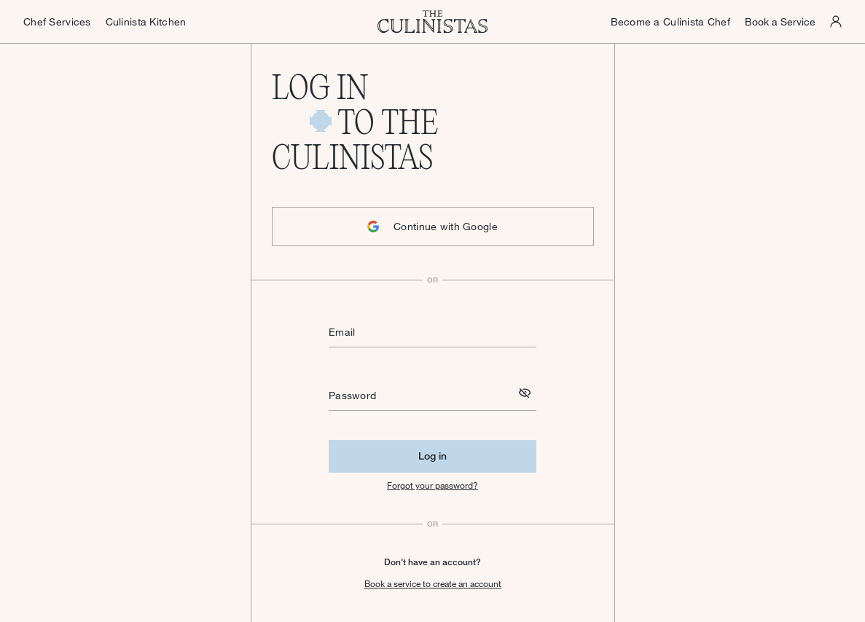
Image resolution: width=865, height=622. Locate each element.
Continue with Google (432, 226)
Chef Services (57, 21)
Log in (432, 455)
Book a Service (780, 21)
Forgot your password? (432, 485)
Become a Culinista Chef (670, 21)
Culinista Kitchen (146, 21)
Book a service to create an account (432, 583)
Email (342, 332)
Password (352, 395)
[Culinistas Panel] (836, 21)
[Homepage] (432, 22)
